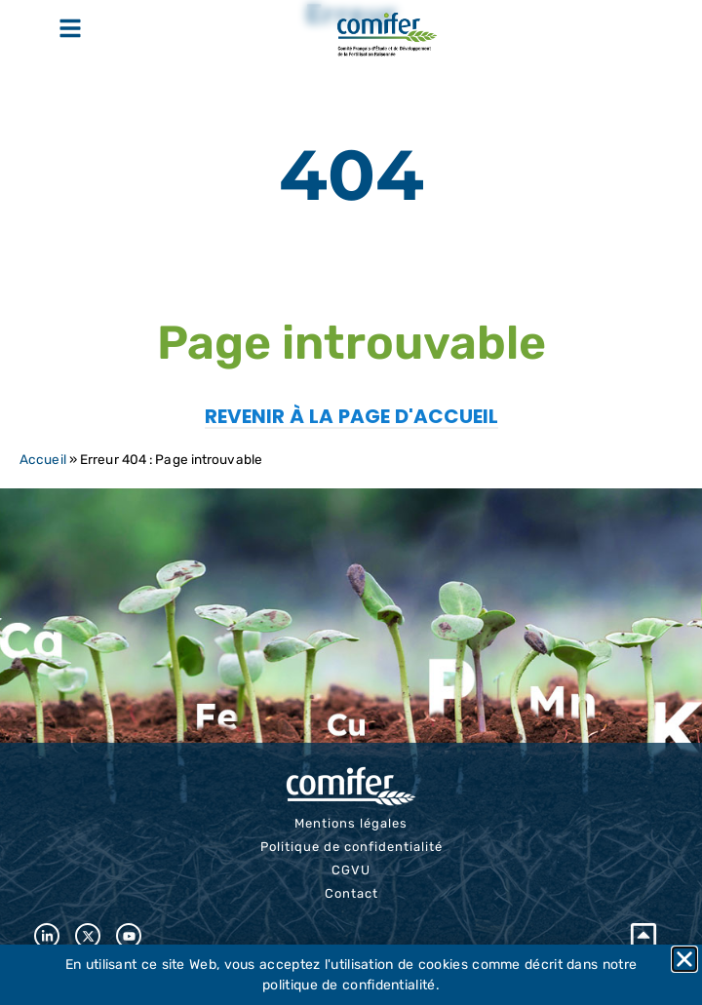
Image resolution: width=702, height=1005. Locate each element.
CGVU (351, 870)
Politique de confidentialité (351, 846)
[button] (684, 959)
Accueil (43, 459)
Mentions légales (351, 823)
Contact (351, 893)
